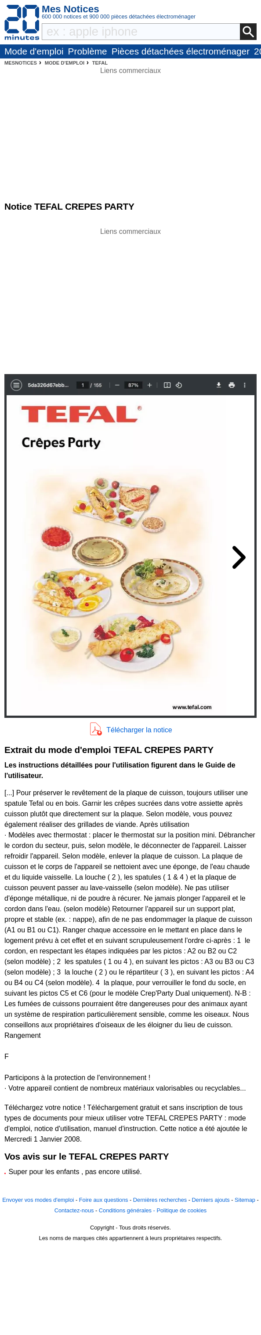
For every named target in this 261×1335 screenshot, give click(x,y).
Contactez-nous (74, 1210)
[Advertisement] (130, 298)
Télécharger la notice (139, 730)
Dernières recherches (160, 1200)
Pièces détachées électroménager (181, 51)
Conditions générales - (128, 1210)
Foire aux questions (103, 1200)
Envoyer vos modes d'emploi (38, 1200)
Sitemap (245, 1200)
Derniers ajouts (211, 1200)
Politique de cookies (181, 1210)
